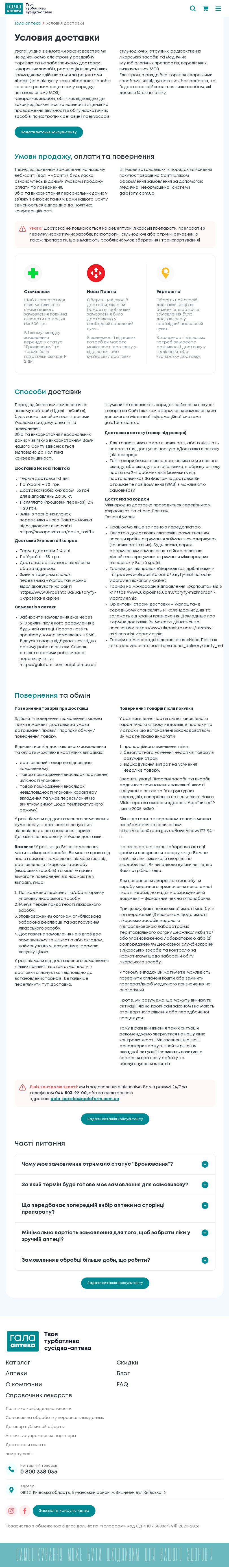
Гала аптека (28, 23)
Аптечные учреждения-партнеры (41, 1436)
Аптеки (16, 1373)
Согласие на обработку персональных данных (55, 1418)
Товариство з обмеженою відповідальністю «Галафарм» (65, 1526)
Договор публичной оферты (35, 1427)
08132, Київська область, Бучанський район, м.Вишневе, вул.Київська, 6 (93, 1492)
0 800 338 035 (38, 1472)
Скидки (127, 1362)
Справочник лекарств (39, 1395)
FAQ (122, 1384)
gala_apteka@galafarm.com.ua (85, 1099)
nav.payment (19, 1454)
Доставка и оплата (26, 1445)
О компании (24, 1384)
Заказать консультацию (64, 1510)
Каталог (18, 1362)
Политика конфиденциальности (38, 1409)
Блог (123, 1373)
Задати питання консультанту (49, 132)
